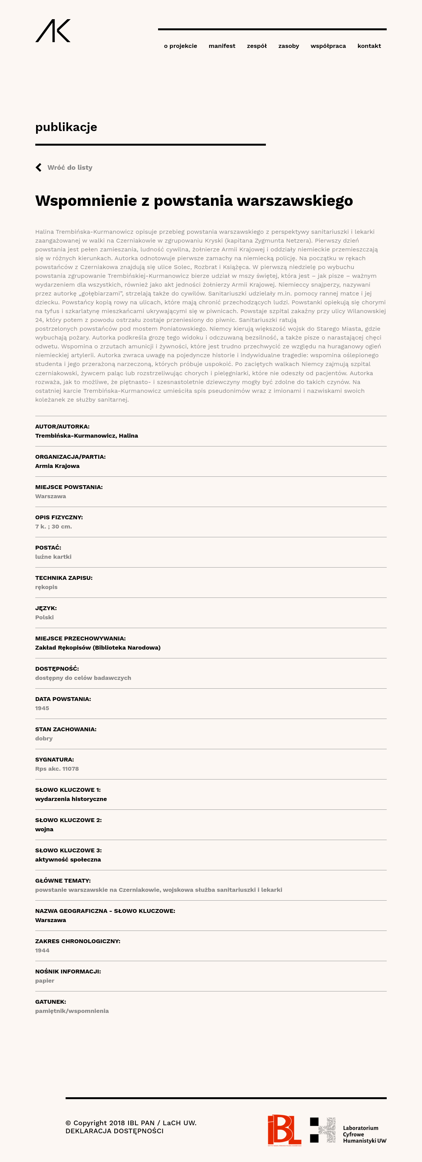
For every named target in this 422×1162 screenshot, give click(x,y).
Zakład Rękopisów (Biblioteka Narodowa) (98, 647)
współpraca (328, 45)
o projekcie (180, 45)
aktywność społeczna (68, 859)
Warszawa (50, 920)
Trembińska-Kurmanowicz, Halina (86, 435)
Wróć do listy (70, 167)
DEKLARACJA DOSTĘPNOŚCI (115, 1131)
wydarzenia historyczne (71, 799)
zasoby (289, 45)
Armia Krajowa (57, 465)
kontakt (369, 45)
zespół (257, 45)
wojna (44, 829)
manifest (222, 45)
